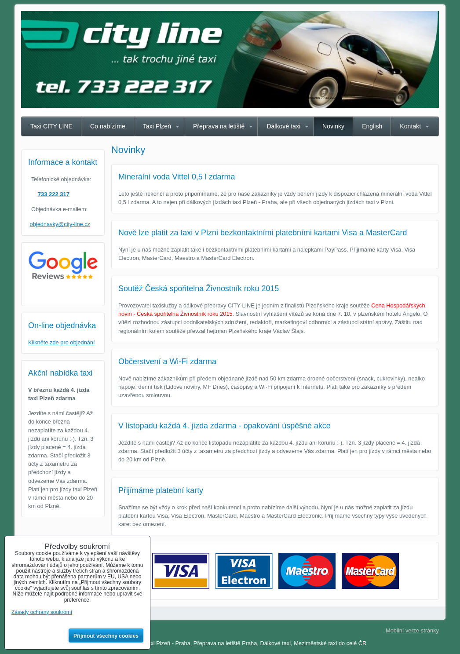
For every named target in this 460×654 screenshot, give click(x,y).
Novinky (333, 126)
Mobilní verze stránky (412, 630)
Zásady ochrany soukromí (41, 612)
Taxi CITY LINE (51, 126)
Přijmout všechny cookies (106, 636)
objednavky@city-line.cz (60, 224)
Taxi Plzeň (157, 126)
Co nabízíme (107, 126)
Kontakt (410, 126)
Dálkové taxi (283, 126)
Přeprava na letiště (219, 126)
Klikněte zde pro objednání (61, 342)
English (372, 126)
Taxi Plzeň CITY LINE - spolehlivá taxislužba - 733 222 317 (297, 98)
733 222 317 (53, 194)
